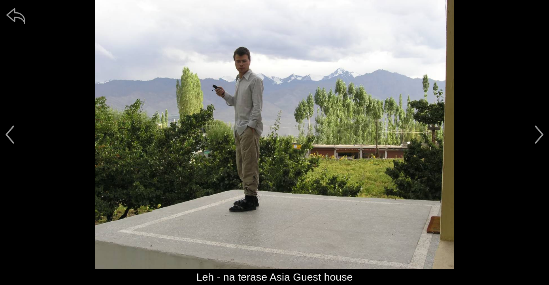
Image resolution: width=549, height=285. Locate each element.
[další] (539, 134)
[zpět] (16, 16)
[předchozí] (10, 134)
